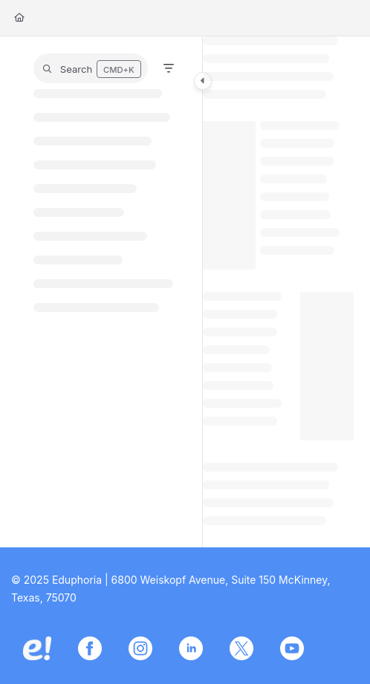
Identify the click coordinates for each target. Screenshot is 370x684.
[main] (278, 291)
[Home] (19, 18)
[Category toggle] (203, 81)
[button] (90, 68)
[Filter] (169, 68)
